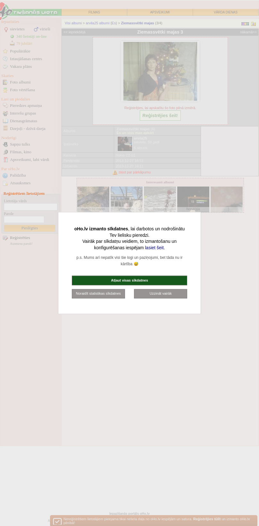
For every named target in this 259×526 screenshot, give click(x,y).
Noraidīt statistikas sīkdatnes (98, 293)
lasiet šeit (154, 247)
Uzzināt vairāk (161, 293)
